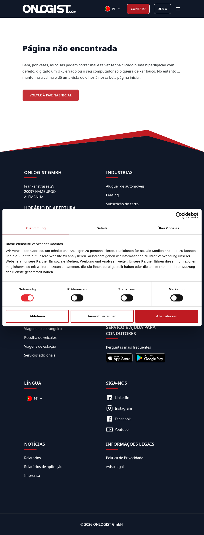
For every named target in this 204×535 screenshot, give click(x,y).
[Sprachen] (112, 8)
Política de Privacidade (124, 457)
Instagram (119, 408)
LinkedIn (117, 397)
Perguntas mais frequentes (128, 347)
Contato (138, 9)
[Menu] (178, 9)
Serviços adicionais (39, 355)
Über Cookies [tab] (168, 228)
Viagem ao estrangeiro (43, 328)
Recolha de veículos (40, 337)
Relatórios (32, 457)
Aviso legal (115, 466)
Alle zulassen (166, 316)
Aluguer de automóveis (125, 186)
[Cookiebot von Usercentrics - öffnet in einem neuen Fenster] (179, 215)
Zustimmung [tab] (36, 228)
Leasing (112, 195)
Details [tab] (102, 228)
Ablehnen (37, 316)
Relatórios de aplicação (43, 466)
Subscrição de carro (122, 203)
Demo (162, 9)
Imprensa (32, 475)
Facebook (118, 418)
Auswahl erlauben (102, 316)
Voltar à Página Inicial (51, 95)
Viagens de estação (40, 346)
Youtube (117, 429)
